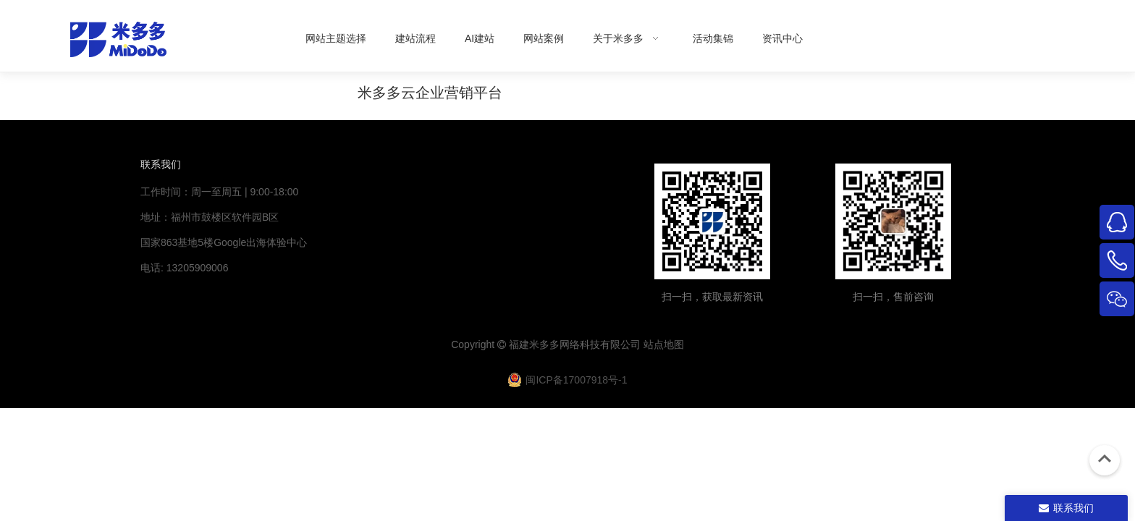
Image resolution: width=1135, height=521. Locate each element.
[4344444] (893, 221)
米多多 (544, 344)
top (1104, 458)
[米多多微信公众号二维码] (712, 221)
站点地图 (664, 344)
